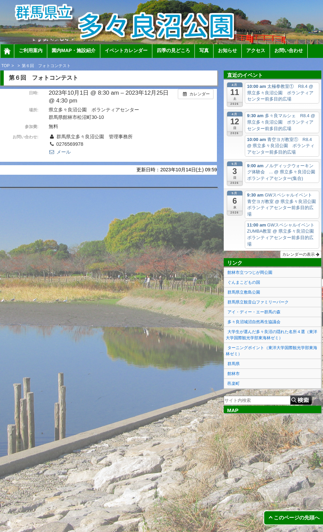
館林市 (233, 373)
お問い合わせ (288, 50)
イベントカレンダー (126, 50)
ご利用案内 (30, 50)
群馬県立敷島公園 (243, 292)
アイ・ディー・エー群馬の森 (253, 312)
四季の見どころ (173, 50)
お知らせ (227, 50)
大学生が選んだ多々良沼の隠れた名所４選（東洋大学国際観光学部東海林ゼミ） (271, 334)
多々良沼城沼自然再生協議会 (253, 321)
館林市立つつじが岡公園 (249, 272)
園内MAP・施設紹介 (74, 50)
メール (59, 152)
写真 (204, 50)
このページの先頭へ (297, 517)
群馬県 (233, 363)
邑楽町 (233, 383)
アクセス (255, 50)
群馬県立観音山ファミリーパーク (258, 302)
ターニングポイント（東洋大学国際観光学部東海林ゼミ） (271, 350)
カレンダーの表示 (300, 254)
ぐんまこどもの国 (243, 282)
